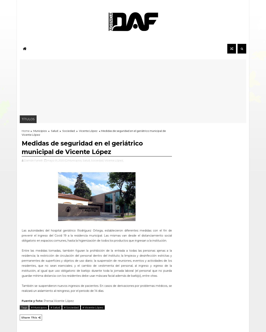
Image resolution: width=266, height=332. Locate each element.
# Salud (55, 307)
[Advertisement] (133, 86)
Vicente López (88, 130)
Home (26, 130)
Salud (54, 130)
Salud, (86, 160)
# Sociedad (71, 307)
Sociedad (68, 130)
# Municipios (39, 307)
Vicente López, (114, 160)
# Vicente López (92, 307)
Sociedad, (97, 160)
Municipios (40, 130)
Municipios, (75, 160)
